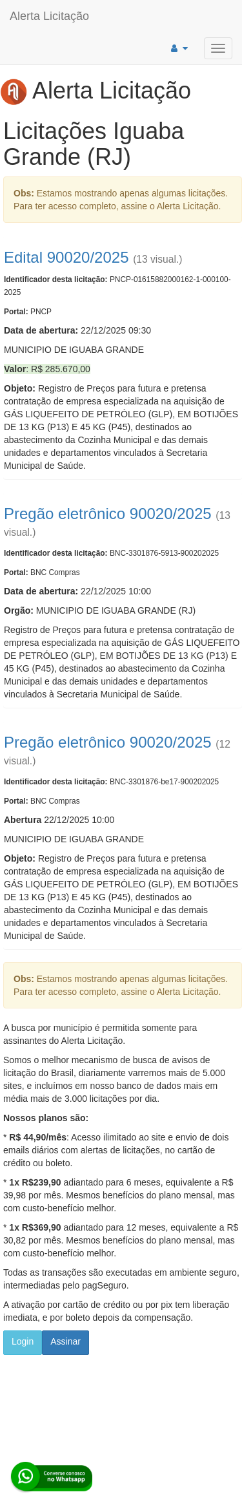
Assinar (65, 1341)
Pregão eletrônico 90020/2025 (108, 513)
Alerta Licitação (49, 16)
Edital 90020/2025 (66, 257)
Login (23, 1341)
